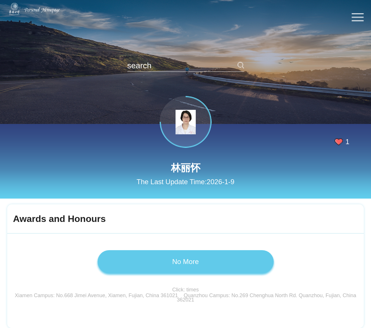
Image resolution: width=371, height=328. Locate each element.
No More (185, 261)
